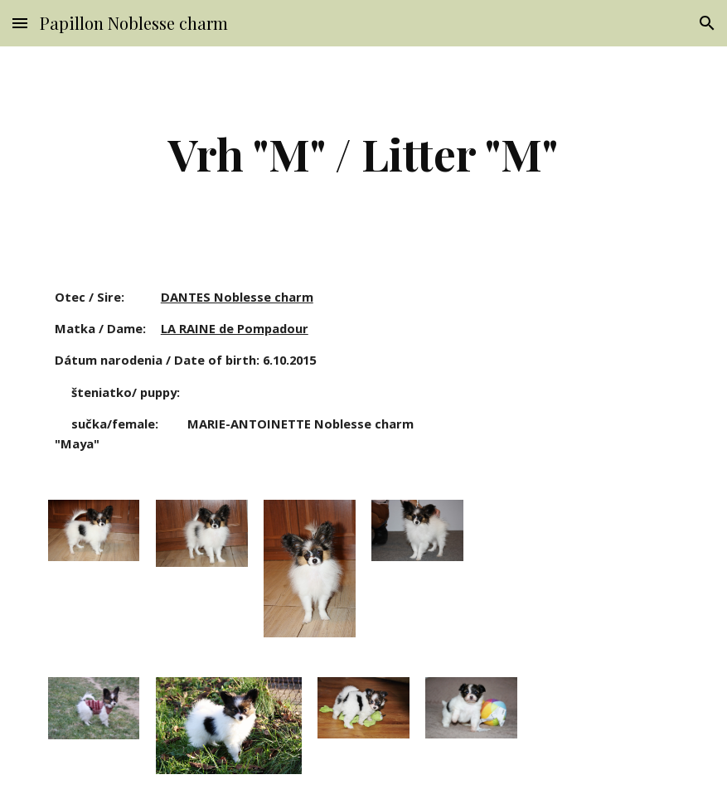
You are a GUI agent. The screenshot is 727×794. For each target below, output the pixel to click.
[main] (363, 154)
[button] (20, 23)
